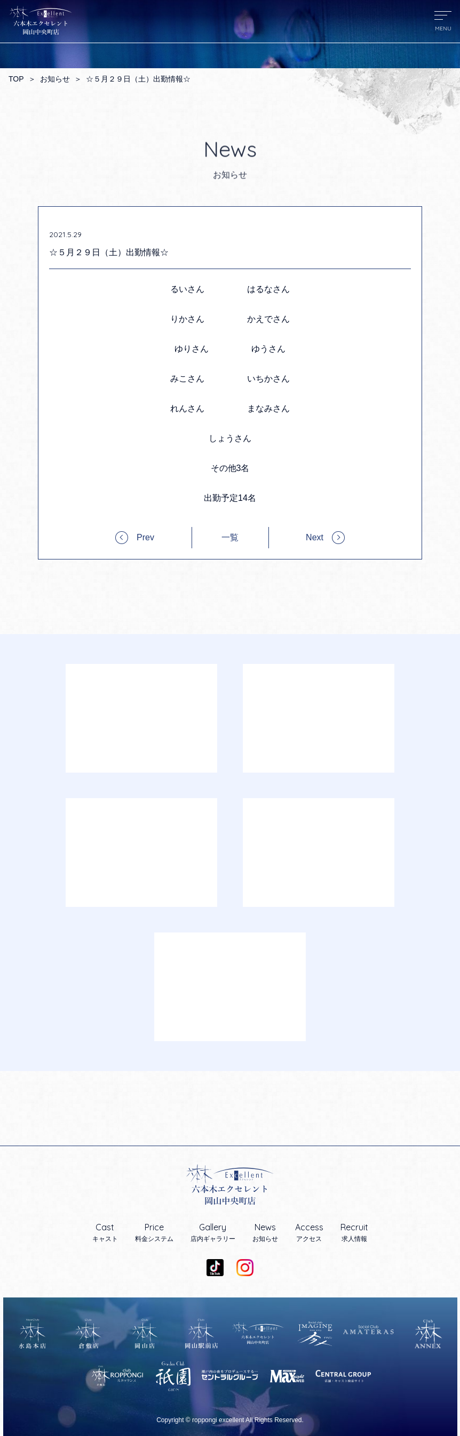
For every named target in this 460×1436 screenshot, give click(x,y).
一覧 (230, 537)
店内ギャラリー (213, 1232)
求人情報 (354, 1232)
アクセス (309, 1232)
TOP (16, 79)
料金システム (154, 1232)
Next (314, 537)
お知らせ (55, 79)
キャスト (105, 1232)
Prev (145, 537)
